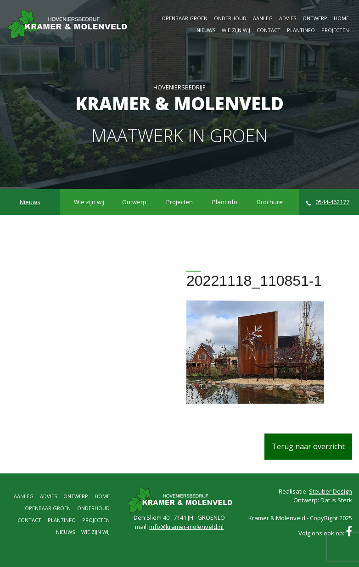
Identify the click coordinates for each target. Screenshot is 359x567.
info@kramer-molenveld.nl (186, 527)
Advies (287, 18)
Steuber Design (330, 491)
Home (341, 18)
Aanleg (263, 18)
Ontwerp (315, 18)
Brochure (270, 202)
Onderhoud (230, 18)
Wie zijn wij (236, 30)
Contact (268, 30)
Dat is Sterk (336, 500)
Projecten (335, 30)
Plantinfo (301, 30)
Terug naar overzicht (308, 446)
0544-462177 (328, 202)
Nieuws (205, 30)
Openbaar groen (185, 18)
